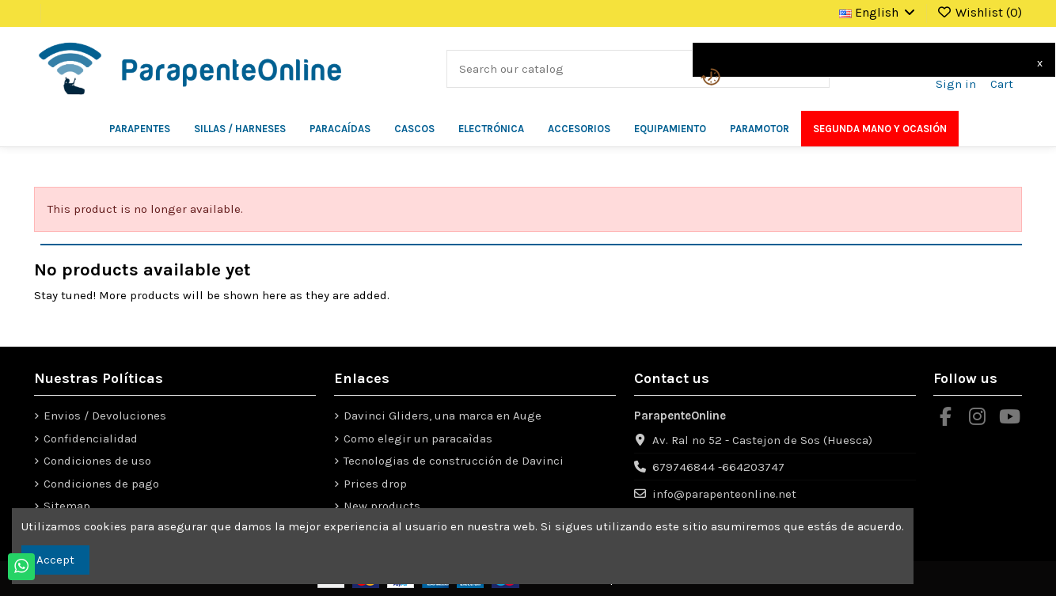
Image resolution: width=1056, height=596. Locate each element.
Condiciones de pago (101, 483)
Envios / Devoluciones (105, 415)
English (878, 12)
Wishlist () (979, 12)
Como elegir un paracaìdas (418, 438)
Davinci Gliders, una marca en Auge (442, 415)
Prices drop (375, 483)
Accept (55, 559)
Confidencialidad (91, 438)
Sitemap (67, 506)
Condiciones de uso (97, 461)
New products (382, 506)
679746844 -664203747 (718, 467)
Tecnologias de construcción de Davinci (454, 461)
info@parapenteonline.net (724, 494)
